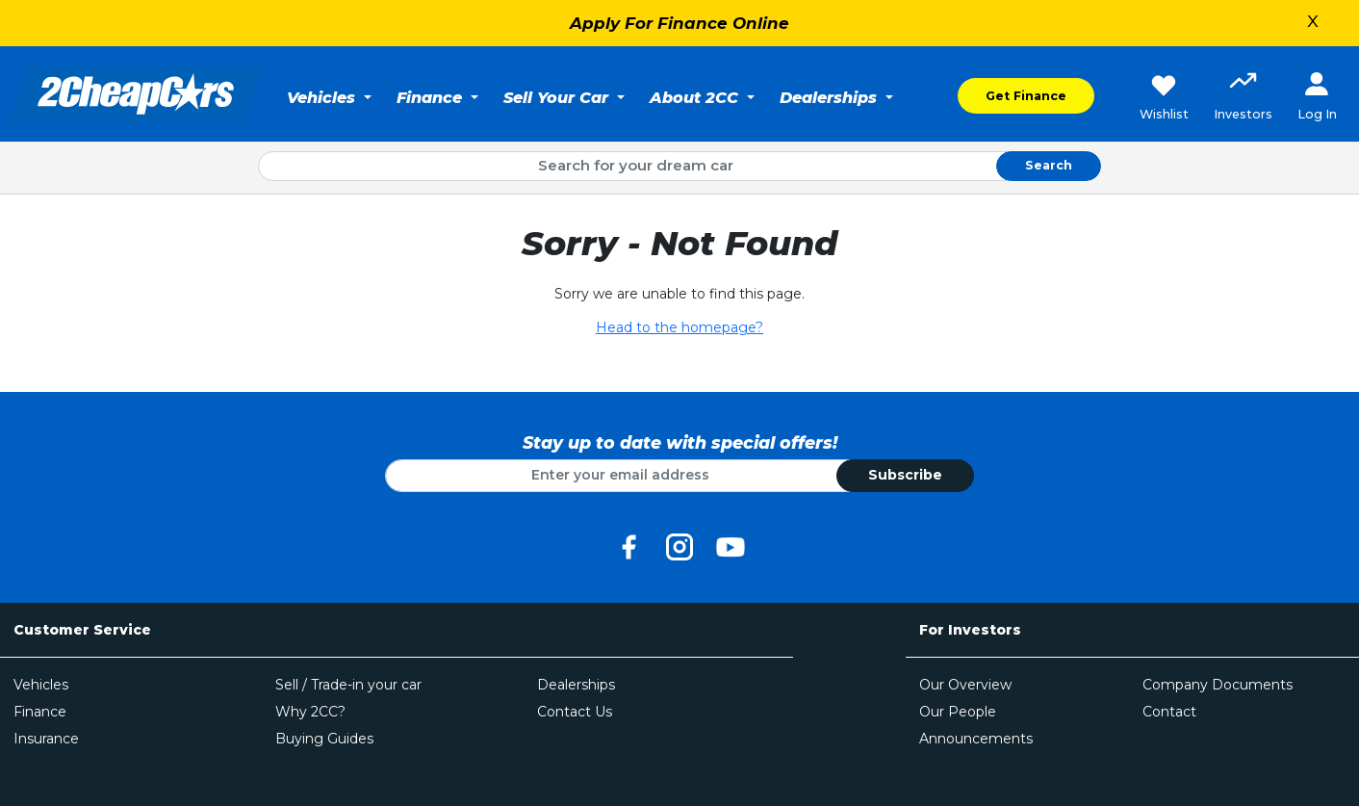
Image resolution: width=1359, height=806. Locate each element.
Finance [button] (432, 97)
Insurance (46, 738)
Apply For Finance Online (679, 23)
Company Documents (1217, 684)
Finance (39, 711)
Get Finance (1026, 96)
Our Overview (965, 684)
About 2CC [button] (696, 97)
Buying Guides (324, 738)
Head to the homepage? (679, 327)
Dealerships (576, 684)
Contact (1169, 711)
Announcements (976, 738)
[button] (1243, 98)
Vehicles (40, 684)
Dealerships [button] (831, 97)
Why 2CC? (310, 711)
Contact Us (574, 711)
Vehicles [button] (323, 97)
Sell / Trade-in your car (348, 684)
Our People (957, 711)
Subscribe (905, 474)
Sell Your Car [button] (558, 97)
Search (1048, 165)
